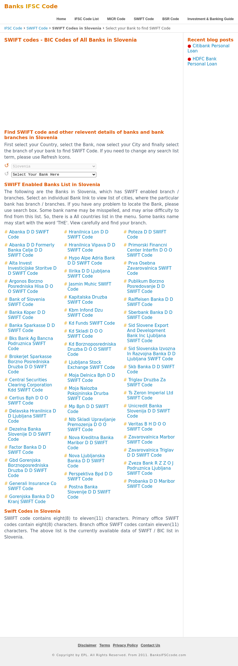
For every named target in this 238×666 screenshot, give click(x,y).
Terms (104, 645)
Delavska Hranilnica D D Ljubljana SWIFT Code (32, 416)
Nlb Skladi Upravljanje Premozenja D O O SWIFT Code (91, 424)
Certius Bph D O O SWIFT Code (28, 400)
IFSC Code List (87, 19)
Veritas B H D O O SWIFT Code (146, 427)
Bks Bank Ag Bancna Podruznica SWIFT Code (30, 343)
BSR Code (170, 19)
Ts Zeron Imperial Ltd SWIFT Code (150, 395)
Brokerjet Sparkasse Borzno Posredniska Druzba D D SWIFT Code (30, 364)
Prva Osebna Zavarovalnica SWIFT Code (149, 268)
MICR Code (116, 19)
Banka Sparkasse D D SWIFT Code (31, 328)
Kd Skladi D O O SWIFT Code (84, 334)
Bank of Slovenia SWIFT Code (26, 302)
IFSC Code (13, 28)
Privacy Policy (125, 645)
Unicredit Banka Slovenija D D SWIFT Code (148, 411)
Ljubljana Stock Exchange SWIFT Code (91, 365)
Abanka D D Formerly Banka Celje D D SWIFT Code (31, 250)
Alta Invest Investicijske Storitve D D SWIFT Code (32, 268)
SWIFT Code (144, 19)
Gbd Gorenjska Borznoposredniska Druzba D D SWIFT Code (28, 468)
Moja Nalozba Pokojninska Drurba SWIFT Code (88, 393)
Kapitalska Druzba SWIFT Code (87, 300)
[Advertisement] (83, 85)
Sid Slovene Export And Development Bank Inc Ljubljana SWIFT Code (148, 333)
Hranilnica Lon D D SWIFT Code (87, 234)
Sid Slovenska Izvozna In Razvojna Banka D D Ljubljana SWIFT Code (151, 353)
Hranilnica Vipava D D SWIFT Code (91, 247)
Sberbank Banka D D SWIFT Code (150, 315)
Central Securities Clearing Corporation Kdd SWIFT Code (30, 385)
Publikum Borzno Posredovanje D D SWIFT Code (146, 286)
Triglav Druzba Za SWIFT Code (146, 382)
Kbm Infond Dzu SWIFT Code (85, 313)
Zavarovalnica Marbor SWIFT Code (151, 440)
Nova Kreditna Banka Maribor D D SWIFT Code (90, 442)
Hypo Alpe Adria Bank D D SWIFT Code (91, 261)
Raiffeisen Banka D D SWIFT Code (150, 302)
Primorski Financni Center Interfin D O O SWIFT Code (149, 250)
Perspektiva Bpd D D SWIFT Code (89, 476)
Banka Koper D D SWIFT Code (26, 315)
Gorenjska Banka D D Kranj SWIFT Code (31, 499)
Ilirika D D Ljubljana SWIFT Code (88, 274)
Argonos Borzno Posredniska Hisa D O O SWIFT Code (30, 286)
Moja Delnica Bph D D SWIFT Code (91, 378)
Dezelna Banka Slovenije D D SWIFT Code (29, 434)
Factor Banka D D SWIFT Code (27, 450)
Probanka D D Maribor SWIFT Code (151, 484)
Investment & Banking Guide (211, 19)
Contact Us (150, 645)
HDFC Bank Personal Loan (202, 61)
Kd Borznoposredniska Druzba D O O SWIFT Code (91, 349)
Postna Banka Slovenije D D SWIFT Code (88, 492)
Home (61, 19)
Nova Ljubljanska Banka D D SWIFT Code (86, 461)
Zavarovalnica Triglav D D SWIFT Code (150, 453)
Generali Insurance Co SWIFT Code (32, 486)
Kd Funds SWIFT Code (92, 323)
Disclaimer (87, 645)
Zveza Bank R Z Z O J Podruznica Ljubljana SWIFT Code (150, 468)
